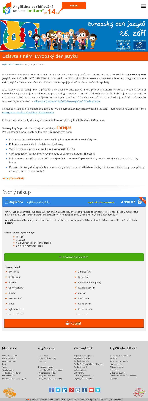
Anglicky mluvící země (83, 378)
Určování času (80, 370)
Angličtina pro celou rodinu (50, 378)
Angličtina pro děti (47, 375)
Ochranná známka (117, 373)
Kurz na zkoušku (9, 361)
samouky (44, 355)
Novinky (113, 358)
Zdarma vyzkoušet (73, 257)
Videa (4, 367)
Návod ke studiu (9, 358)
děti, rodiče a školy (48, 358)
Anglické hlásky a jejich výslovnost (88, 364)
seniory (43, 361)
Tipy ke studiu (8, 370)
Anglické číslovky (81, 367)
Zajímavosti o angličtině (84, 355)
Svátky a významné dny (83, 375)
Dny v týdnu (79, 373)
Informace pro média (119, 361)
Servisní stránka (9, 375)
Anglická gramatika (82, 358)
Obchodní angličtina (47, 373)
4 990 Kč (126, 201)
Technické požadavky (11, 373)
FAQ (4, 364)
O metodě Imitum (9, 355)
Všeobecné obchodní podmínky (123, 375)
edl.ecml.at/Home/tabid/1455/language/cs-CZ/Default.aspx (67, 101)
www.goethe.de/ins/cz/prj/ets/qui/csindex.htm (28, 112)
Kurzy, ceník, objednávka (120, 355)
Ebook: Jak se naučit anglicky (14, 378)
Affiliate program (117, 367)
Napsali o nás (115, 364)
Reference (114, 370)
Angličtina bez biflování (11, 64)
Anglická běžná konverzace (50, 370)
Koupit (73, 323)
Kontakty (113, 378)
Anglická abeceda (81, 361)
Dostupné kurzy (45, 367)
